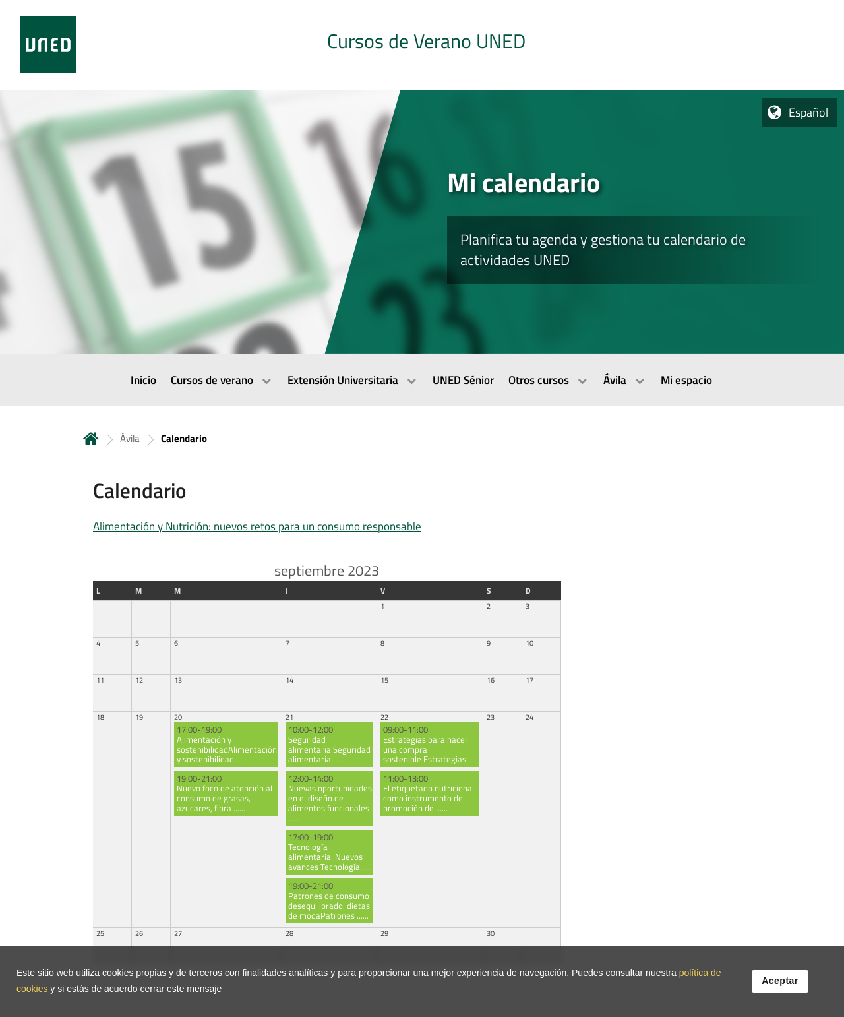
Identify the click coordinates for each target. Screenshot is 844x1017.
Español (808, 112)
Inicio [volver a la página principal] (91, 438)
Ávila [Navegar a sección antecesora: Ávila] (130, 438)
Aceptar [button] (780, 980)
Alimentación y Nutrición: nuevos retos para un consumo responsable (257, 526)
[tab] (422, 45)
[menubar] (422, 380)
